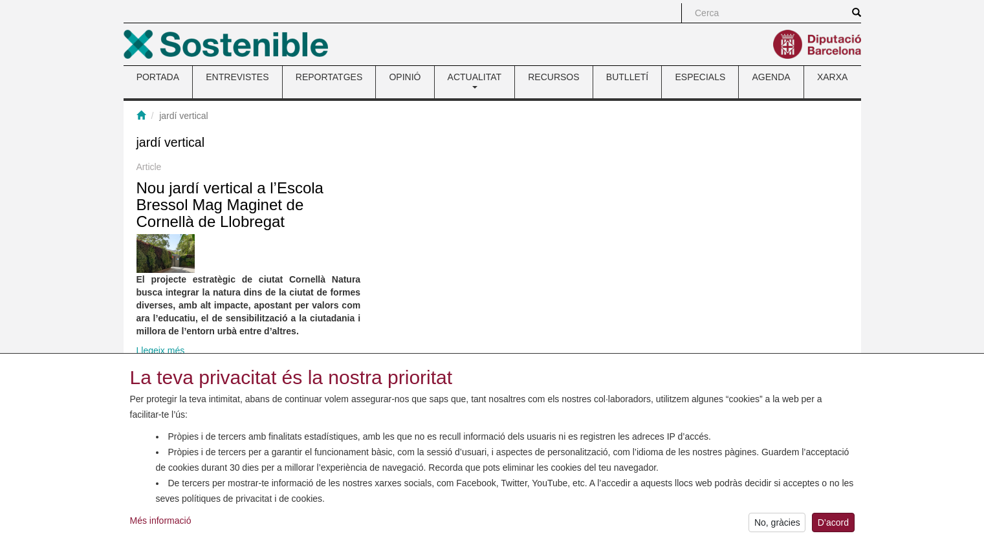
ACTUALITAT (475, 80)
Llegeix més (161, 350)
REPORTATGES (329, 77)
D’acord (833, 526)
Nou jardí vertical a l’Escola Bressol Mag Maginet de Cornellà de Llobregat (230, 205)
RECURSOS (553, 77)
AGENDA (771, 77)
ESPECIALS (700, 77)
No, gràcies (777, 526)
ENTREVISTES (237, 77)
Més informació (160, 524)
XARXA (832, 77)
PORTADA (158, 77)
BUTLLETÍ (627, 77)
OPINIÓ (405, 77)
